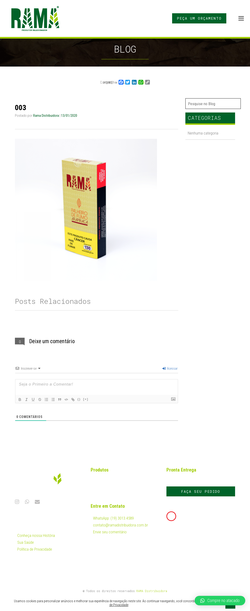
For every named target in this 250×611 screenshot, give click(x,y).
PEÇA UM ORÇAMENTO (199, 18)
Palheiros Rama (105, 492)
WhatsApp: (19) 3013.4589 (113, 518)
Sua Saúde (25, 542)
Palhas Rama (103, 487)
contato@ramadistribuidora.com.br (120, 525)
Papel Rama (102, 496)
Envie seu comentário (110, 532)
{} (79, 399)
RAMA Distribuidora (151, 591)
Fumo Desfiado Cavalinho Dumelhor (121, 477)
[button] (220, 600)
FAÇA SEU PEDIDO (200, 491)
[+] (85, 399)
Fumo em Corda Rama (110, 482)
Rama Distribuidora (46, 115)
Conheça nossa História (36, 535)
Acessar (170, 368)
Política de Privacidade (34, 549)
